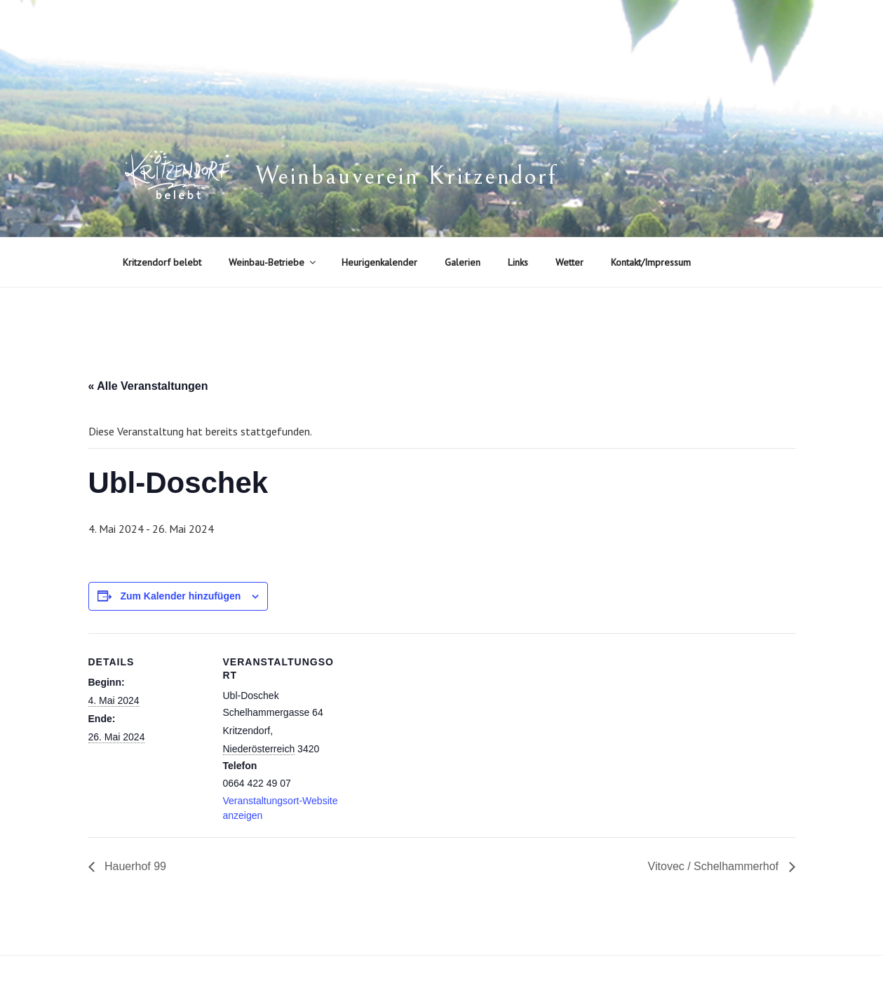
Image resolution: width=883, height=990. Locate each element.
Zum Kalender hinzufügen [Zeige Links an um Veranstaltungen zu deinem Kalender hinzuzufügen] (180, 596)
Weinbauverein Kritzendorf (406, 176)
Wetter (569, 262)
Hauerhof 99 (134, 866)
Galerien (462, 262)
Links (518, 262)
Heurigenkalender (379, 262)
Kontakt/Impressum (651, 262)
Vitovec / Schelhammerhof (715, 866)
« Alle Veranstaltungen (148, 386)
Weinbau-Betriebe (273, 262)
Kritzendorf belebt (162, 262)
